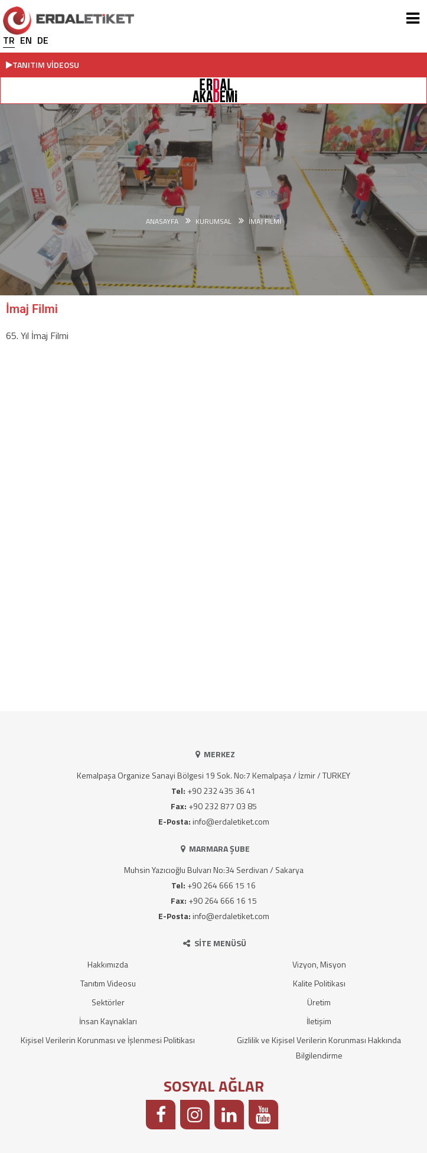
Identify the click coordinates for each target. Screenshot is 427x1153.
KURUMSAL (213, 221)
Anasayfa (162, 221)
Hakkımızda (107, 964)
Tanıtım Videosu (108, 983)
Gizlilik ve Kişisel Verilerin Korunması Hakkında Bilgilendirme (319, 1047)
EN (26, 40)
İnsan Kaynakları (108, 1021)
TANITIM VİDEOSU (42, 64)
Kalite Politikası (319, 983)
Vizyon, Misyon (319, 964)
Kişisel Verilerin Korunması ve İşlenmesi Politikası (108, 1040)
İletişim (319, 1021)
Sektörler (108, 1002)
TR (9, 40)
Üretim (319, 1002)
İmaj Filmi (265, 221)
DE (42, 40)
